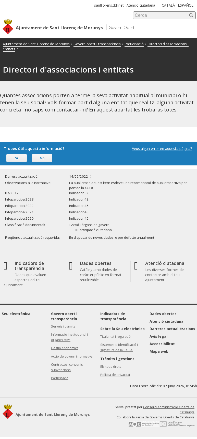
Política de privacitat (115, 375)
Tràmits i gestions (117, 358)
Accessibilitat (162, 343)
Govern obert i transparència (97, 43)
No (42, 158)
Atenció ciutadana (141, 5)
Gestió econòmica (64, 348)
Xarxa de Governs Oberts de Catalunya (165, 417)
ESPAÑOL (185, 5)
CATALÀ (168, 5)
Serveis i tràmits (63, 326)
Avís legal (158, 336)
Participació (134, 43)
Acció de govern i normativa (72, 356)
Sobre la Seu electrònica (122, 328)
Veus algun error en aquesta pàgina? (162, 148)
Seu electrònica (16, 313)
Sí (16, 158)
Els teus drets (110, 366)
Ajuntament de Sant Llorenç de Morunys (36, 43)
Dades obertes (163, 313)
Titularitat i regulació (115, 336)
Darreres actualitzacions (172, 328)
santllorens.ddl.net (109, 5)
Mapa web (159, 351)
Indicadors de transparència (113, 316)
